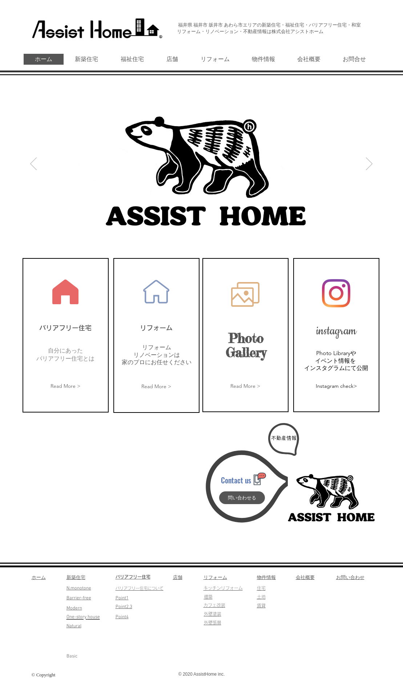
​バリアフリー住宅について (140, 588)
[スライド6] (184, 236)
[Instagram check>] (336, 386)
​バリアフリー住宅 (133, 577)
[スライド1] (193, 236)
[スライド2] (202, 236)
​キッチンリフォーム (223, 588)
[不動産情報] (284, 438)
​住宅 (261, 588)
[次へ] (369, 164)
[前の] (33, 164)
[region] (65, 335)
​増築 (208, 597)
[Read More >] (65, 386)
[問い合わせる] (242, 497)
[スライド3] (210, 236)
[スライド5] (218, 236)
